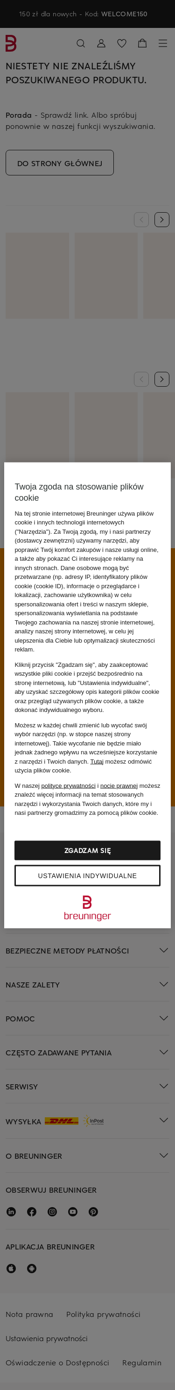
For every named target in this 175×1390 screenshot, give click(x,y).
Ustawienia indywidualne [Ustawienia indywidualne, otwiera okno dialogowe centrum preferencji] (87, 875)
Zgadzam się (87, 850)
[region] (87, 695)
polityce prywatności (68, 785)
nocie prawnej (119, 785)
